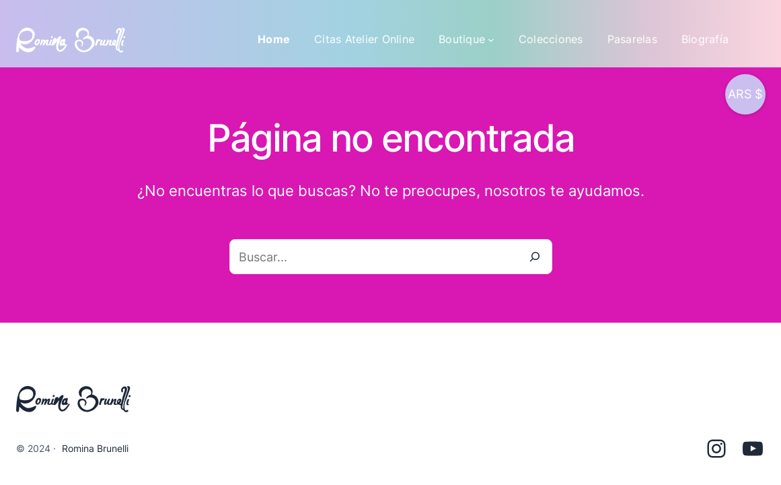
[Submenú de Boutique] (491, 39)
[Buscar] (535, 257)
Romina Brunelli (95, 448)
